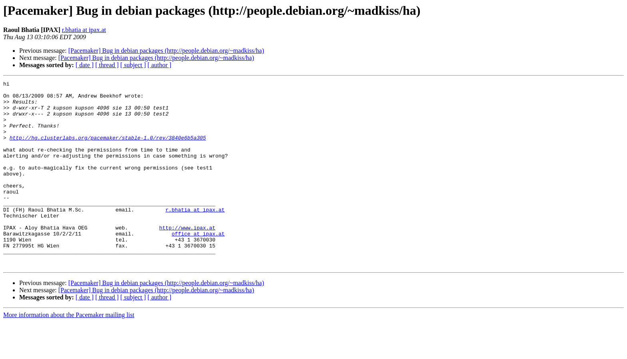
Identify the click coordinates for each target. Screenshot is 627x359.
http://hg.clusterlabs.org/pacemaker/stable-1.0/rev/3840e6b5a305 (108, 149)
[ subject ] (133, 65)
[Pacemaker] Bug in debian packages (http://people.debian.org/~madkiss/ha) (166, 50)
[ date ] (85, 65)
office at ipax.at (198, 264)
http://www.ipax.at (187, 257)
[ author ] (160, 65)
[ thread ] (107, 65)
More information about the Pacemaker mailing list (68, 352)
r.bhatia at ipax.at (84, 29)
